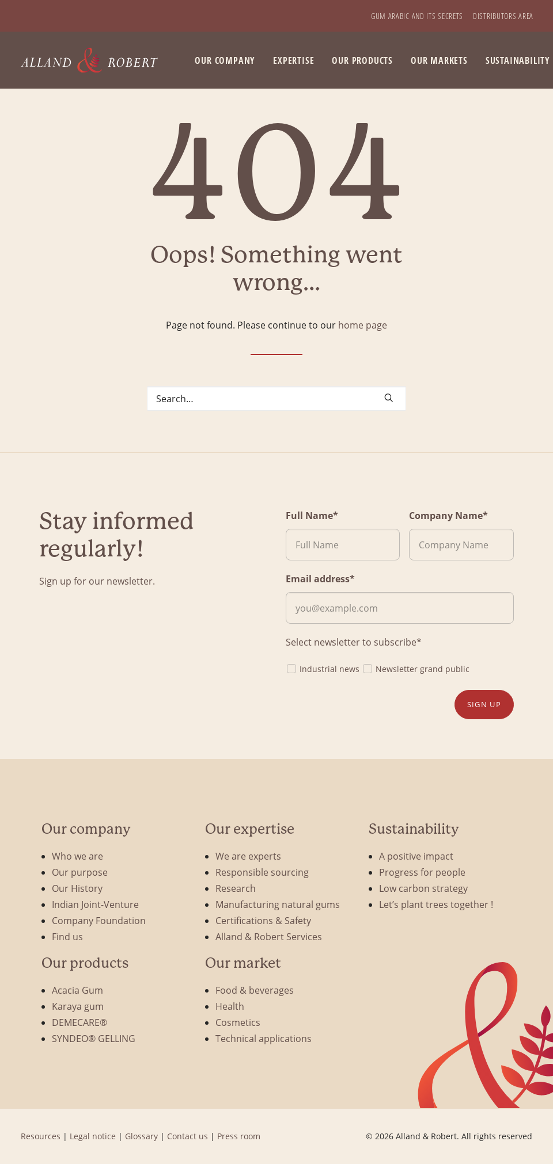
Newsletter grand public (415, 668)
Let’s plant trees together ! (436, 904)
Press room (238, 1136)
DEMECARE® (79, 1022)
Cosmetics (237, 1022)
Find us (67, 936)
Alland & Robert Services (268, 936)
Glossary (141, 1136)
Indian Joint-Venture (95, 904)
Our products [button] (362, 60)
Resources (40, 1136)
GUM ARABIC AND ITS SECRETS (417, 15)
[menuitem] (417, 16)
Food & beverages (254, 990)
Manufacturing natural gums (277, 904)
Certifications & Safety (263, 920)
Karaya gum (78, 1006)
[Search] (276, 398)
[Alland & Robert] (89, 60)
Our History (77, 888)
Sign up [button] (484, 704)
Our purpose (80, 872)
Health (229, 1006)
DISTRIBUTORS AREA (503, 15)
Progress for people (422, 872)
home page (362, 325)
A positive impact (416, 856)
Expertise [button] (293, 60)
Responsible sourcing (262, 872)
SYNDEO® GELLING (93, 1038)
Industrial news (322, 668)
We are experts (248, 856)
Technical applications (263, 1038)
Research (235, 888)
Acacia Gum (77, 990)
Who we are (77, 856)
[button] (389, 397)
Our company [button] (225, 60)
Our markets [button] (439, 60)
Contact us (187, 1136)
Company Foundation (99, 920)
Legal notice (93, 1136)
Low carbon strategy (423, 888)
